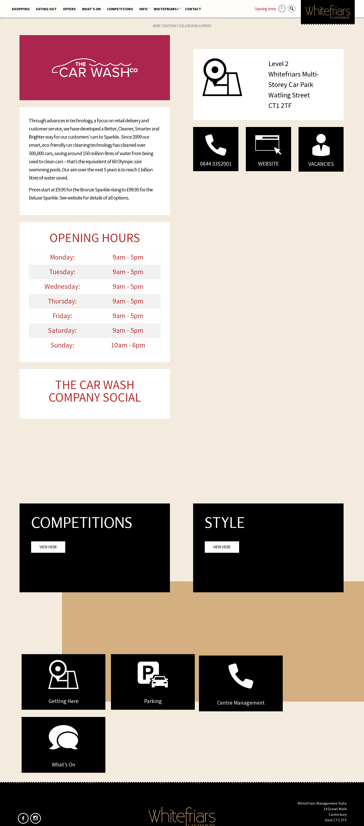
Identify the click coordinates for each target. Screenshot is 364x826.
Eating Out (46, 9)
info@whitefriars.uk (331, 780)
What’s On (91, 9)
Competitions (120, 9)
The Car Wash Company (195, 25)
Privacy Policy (191, 789)
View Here (48, 547)
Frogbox (190, 818)
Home (156, 25)
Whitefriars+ (166, 9)
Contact (193, 9)
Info (143, 9)
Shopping (21, 9)
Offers (69, 9)
